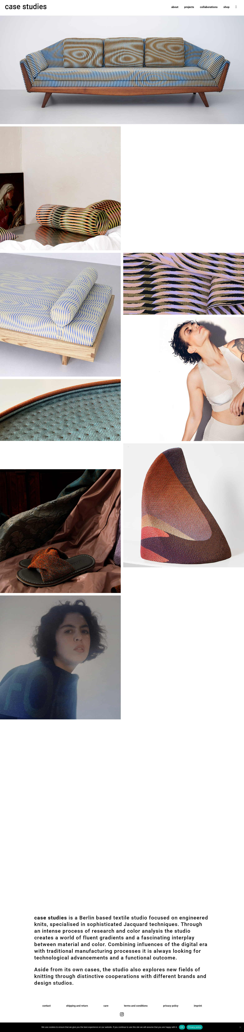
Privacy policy (194, 1027)
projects (189, 7)
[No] (240, 1027)
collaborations (209, 7)
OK (182, 1027)
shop (226, 7)
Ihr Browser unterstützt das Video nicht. (183, 138)
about (174, 7)
